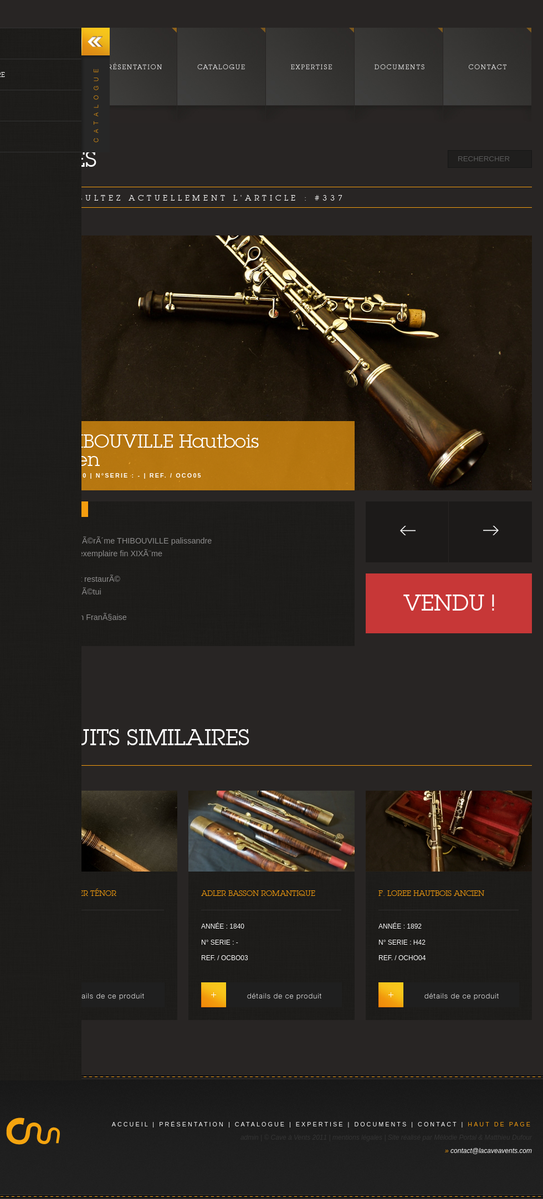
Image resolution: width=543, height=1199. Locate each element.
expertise (320, 1124)
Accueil (131, 1124)
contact (438, 1124)
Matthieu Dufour (508, 1137)
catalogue (260, 1124)
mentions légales (357, 1137)
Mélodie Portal (455, 1137)
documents (381, 1124)
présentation (192, 1124)
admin (249, 1137)
